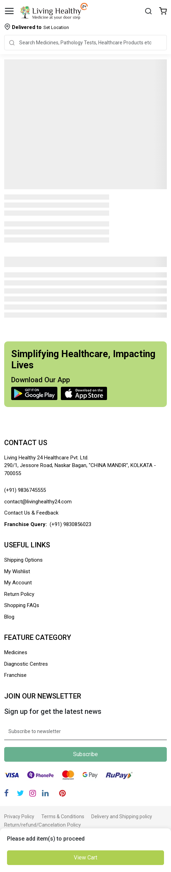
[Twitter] (20, 793)
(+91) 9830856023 (70, 524)
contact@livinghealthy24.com (38, 501)
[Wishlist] (163, 11)
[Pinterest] (62, 793)
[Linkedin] (45, 793)
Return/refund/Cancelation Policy (42, 825)
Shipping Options (23, 560)
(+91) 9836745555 (25, 490)
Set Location (40, 27)
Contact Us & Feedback (31, 513)
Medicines (15, 652)
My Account (18, 582)
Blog (9, 617)
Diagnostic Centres (26, 664)
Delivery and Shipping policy (121, 816)
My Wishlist (17, 571)
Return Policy (19, 594)
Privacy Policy (19, 816)
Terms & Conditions (62, 816)
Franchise (15, 675)
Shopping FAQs (21, 605)
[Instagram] (32, 793)
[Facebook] (6, 793)
